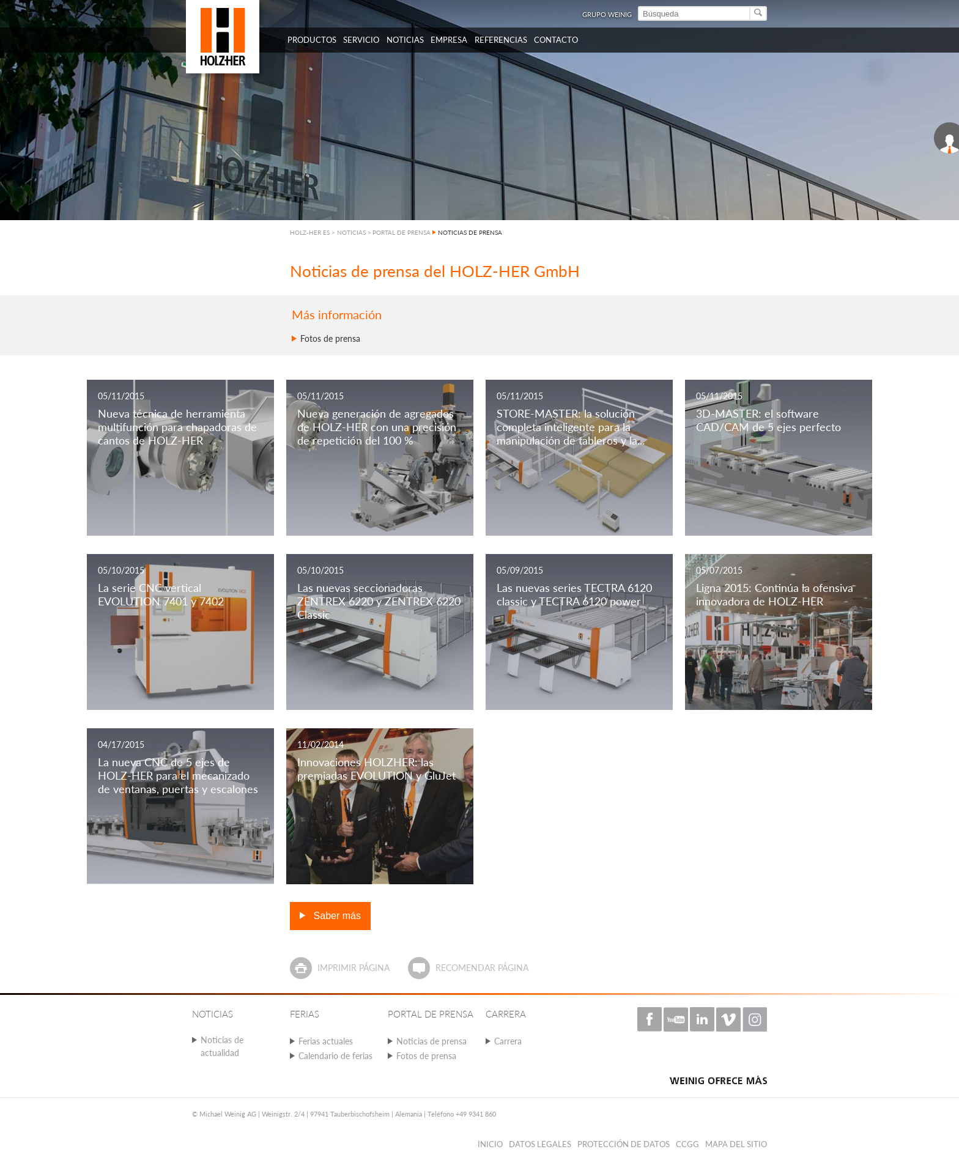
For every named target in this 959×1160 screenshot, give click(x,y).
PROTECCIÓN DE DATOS (623, 1144)
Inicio (490, 1144)
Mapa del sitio (736, 1144)
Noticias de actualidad (222, 1046)
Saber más (336, 916)
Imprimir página (353, 967)
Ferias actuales (325, 1041)
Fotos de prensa (330, 338)
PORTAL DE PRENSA (401, 232)
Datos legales (540, 1144)
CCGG (687, 1144)
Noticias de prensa (431, 1041)
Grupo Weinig (607, 14)
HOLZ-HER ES (310, 232)
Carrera (508, 1041)
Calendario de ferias (335, 1056)
